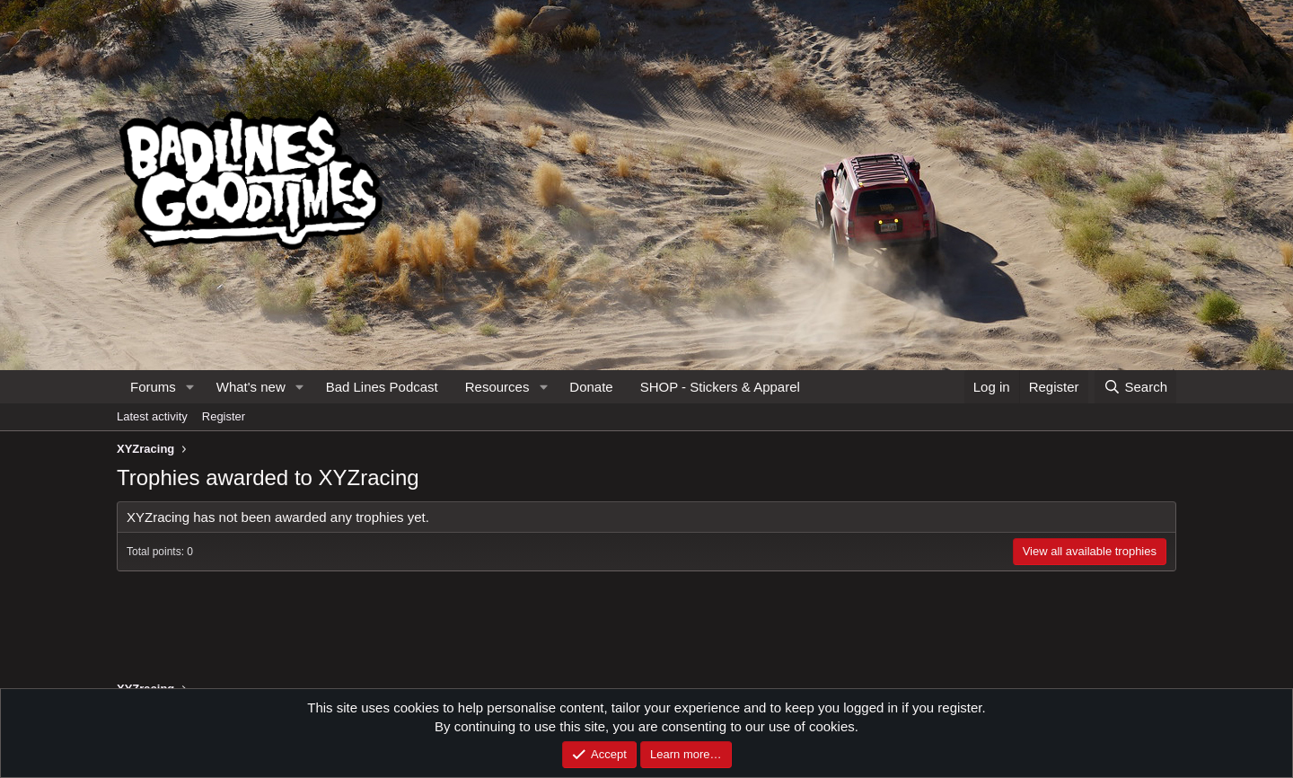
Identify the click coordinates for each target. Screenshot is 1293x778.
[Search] (1135, 386)
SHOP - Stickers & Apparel (720, 386)
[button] (190, 386)
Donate (590, 386)
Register (223, 416)
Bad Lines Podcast (382, 386)
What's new (251, 386)
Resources (497, 386)
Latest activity (152, 416)
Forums (153, 386)
